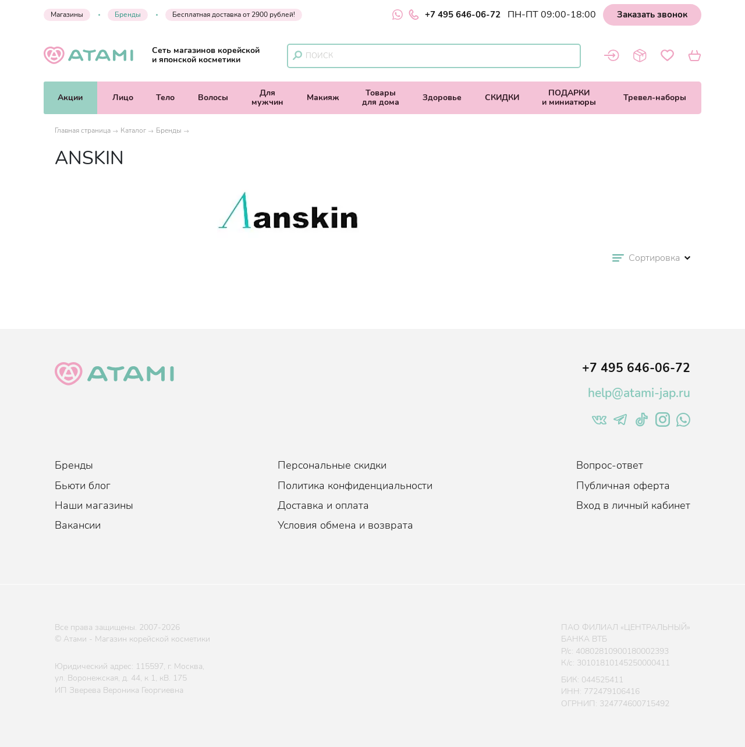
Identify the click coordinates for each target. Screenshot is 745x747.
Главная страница (83, 130)
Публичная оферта (623, 486)
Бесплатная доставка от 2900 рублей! (233, 14)
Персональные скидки (332, 465)
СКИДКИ (502, 97)
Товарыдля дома (380, 97)
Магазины (67, 14)
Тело (165, 97)
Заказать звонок (652, 14)
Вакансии (78, 525)
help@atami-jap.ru (639, 393)
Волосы (213, 97)
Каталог (133, 130)
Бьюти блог (83, 486)
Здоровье (442, 97)
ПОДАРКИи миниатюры (569, 97)
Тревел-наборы (654, 97)
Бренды (128, 14)
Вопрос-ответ (609, 465)
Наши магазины (94, 505)
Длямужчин (267, 97)
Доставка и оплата (323, 505)
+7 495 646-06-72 (455, 14)
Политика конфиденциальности (355, 486)
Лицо (122, 97)
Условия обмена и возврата (345, 525)
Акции (70, 97)
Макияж (323, 97)
